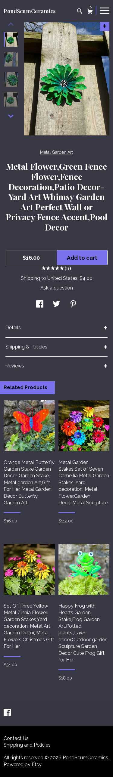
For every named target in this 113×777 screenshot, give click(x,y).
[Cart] (90, 12)
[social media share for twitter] (56, 305)
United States (62, 278)
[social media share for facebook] (39, 305)
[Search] (79, 12)
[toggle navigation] (104, 10)
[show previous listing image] (11, 24)
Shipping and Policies (27, 745)
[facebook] (7, 713)
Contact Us (16, 738)
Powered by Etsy (23, 764)
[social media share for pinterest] (73, 305)
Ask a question (56, 288)
